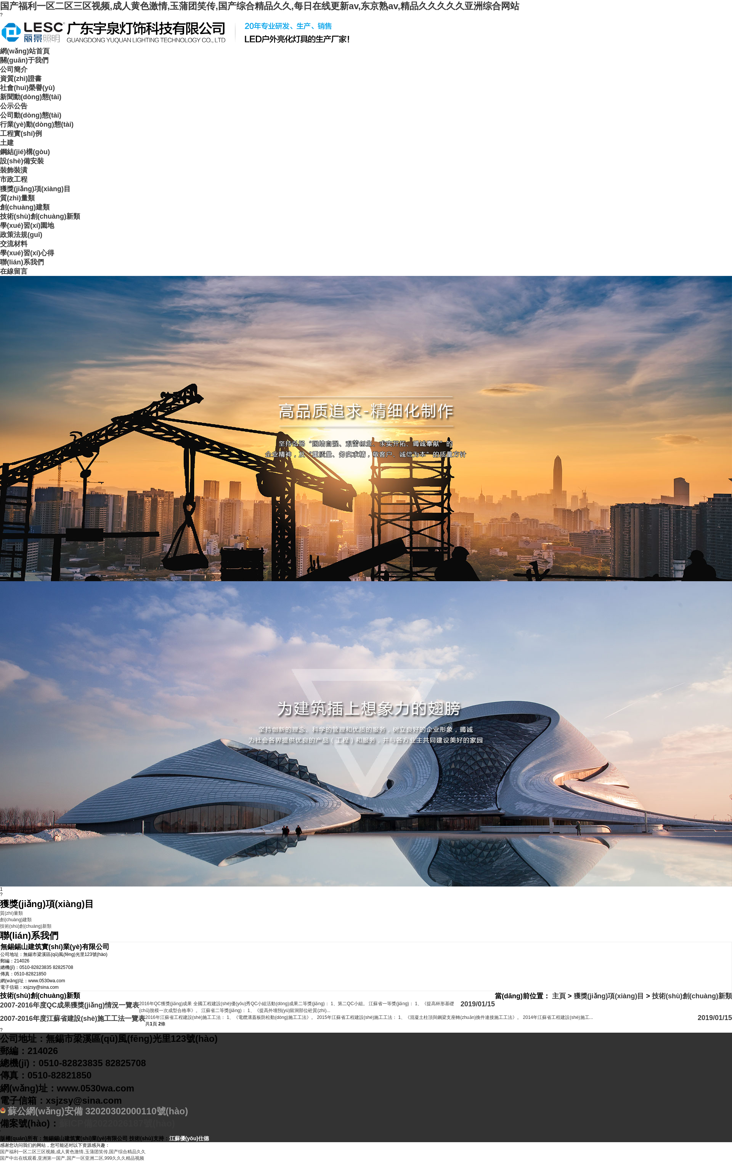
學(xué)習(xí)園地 (27, 225)
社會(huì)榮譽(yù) (27, 88)
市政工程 (13, 179)
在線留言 (13, 271)
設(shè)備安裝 (22, 161)
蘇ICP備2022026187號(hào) (117, 1123)
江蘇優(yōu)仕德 (189, 1138)
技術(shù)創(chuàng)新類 (40, 216)
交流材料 (13, 244)
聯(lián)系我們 (22, 262)
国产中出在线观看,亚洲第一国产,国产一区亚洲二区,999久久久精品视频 (72, 1158)
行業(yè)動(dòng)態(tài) (37, 124)
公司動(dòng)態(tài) (30, 115)
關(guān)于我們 (24, 60)
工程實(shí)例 (21, 133)
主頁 (559, 996)
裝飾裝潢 (13, 170)
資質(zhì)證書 (21, 78)
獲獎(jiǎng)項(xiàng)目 (35, 189)
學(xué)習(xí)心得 (27, 253)
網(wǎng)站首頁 (25, 51)
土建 (7, 143)
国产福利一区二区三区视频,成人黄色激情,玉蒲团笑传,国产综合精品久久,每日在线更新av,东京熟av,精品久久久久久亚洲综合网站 (259, 6)
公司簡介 (13, 69)
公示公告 (13, 106)
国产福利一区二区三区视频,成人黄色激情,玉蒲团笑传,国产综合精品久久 (73, 1151)
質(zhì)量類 (17, 198)
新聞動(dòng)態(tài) (30, 97)
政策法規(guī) (21, 235)
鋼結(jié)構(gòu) (25, 152)
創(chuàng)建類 (25, 207)
